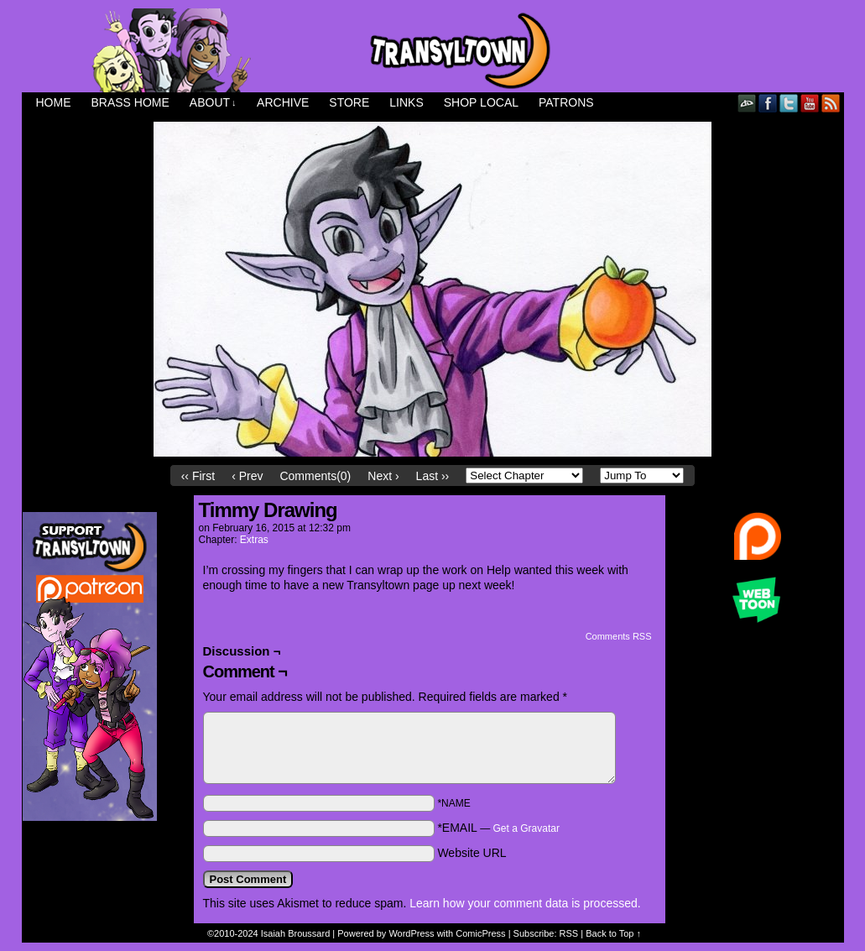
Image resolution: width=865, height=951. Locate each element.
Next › (383, 476)
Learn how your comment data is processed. (524, 903)
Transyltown (433, 50)
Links (406, 102)
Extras (254, 540)
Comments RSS (619, 636)
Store (349, 102)
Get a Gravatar (526, 828)
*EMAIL (498, 827)
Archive (283, 102)
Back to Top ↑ (613, 933)
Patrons (566, 102)
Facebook (768, 102)
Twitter (789, 102)
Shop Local (481, 102)
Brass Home (130, 102)
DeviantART (747, 102)
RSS (831, 102)
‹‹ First (198, 476)
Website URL (471, 853)
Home (53, 102)
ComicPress (480, 933)
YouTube (810, 102)
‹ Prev (247, 476)
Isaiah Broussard (296, 933)
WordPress (411, 933)
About (213, 102)
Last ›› (433, 476)
